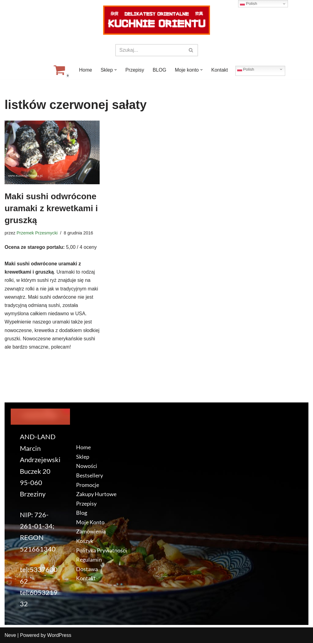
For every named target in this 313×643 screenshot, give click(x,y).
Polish (245, 69)
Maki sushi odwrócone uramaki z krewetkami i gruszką (51, 208)
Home (85, 70)
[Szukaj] (149, 50)
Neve (10, 635)
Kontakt (219, 70)
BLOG (159, 70)
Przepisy (134, 70)
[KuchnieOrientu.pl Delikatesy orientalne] (156, 20)
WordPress (59, 635)
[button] (115, 70)
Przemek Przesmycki (37, 232)
